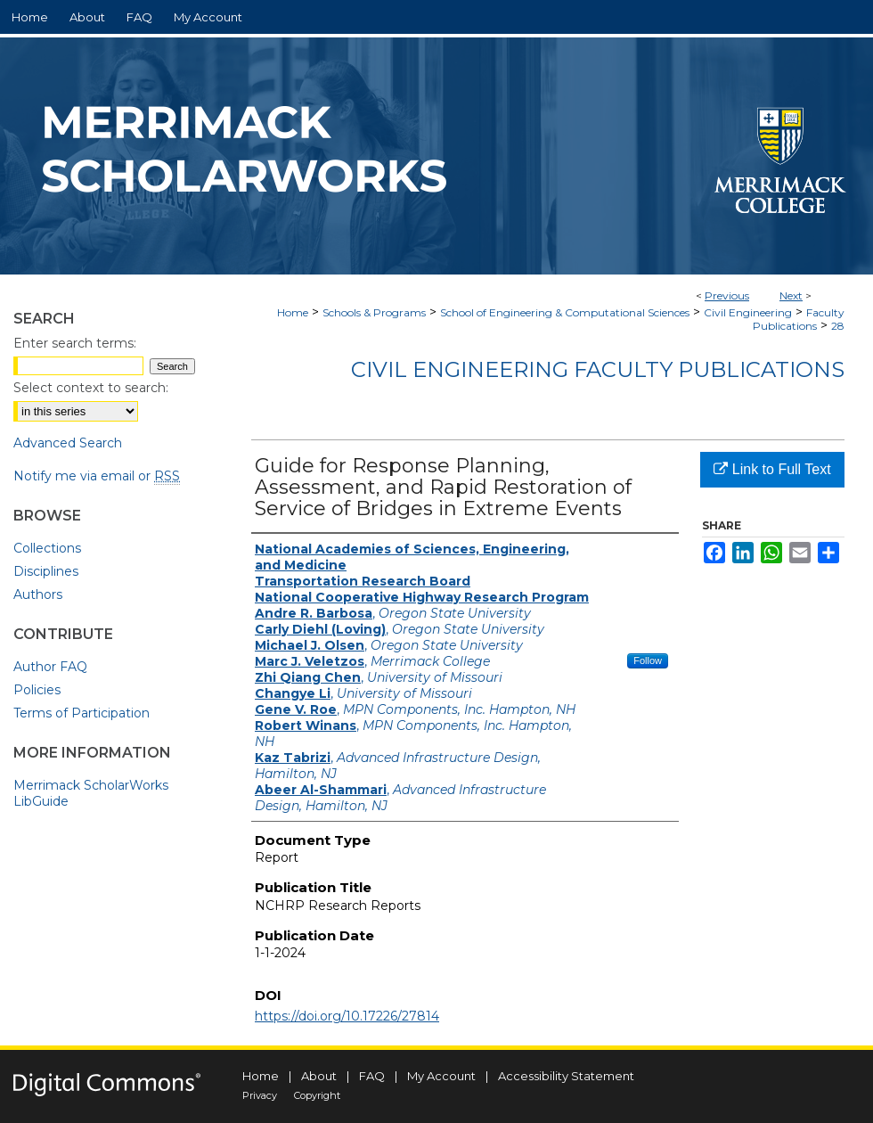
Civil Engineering (748, 312)
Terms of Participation (81, 713)
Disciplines (45, 571)
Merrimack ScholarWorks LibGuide (90, 793)
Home (292, 312)
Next (791, 295)
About (319, 1076)
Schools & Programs (374, 312)
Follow (647, 660)
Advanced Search (67, 443)
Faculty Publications (798, 319)
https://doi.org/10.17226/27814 (347, 1016)
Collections (47, 548)
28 (837, 325)
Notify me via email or (96, 476)
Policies (37, 690)
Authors (37, 594)
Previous (727, 295)
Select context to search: (90, 388)
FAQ (372, 1076)
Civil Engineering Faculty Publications (597, 369)
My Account (441, 1076)
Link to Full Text (772, 469)
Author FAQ (50, 667)
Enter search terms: (74, 343)
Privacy (259, 1095)
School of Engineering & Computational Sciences (564, 312)
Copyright (317, 1095)
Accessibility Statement (566, 1076)
